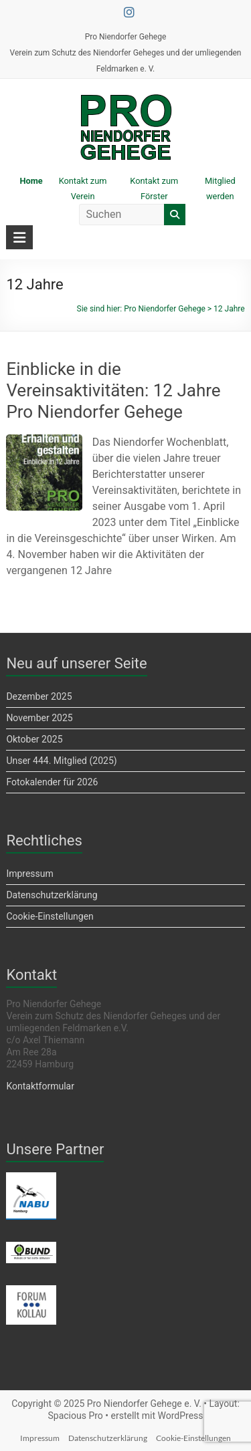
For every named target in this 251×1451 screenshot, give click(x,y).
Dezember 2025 (39, 696)
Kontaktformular (40, 1086)
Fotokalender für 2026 (52, 782)
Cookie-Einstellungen (49, 916)
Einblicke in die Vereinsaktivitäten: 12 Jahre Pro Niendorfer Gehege (113, 390)
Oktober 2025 (34, 739)
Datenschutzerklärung (51, 895)
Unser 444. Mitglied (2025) (61, 760)
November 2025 (39, 717)
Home (30, 181)
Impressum (29, 873)
